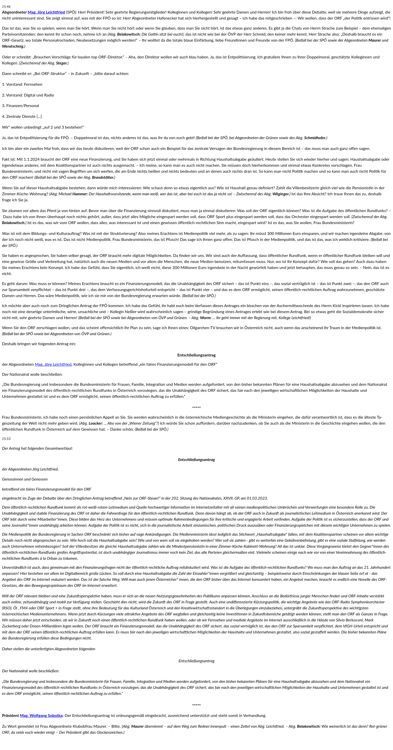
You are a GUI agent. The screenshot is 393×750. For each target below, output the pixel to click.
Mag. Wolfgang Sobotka (41, 715)
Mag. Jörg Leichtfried (46, 12)
